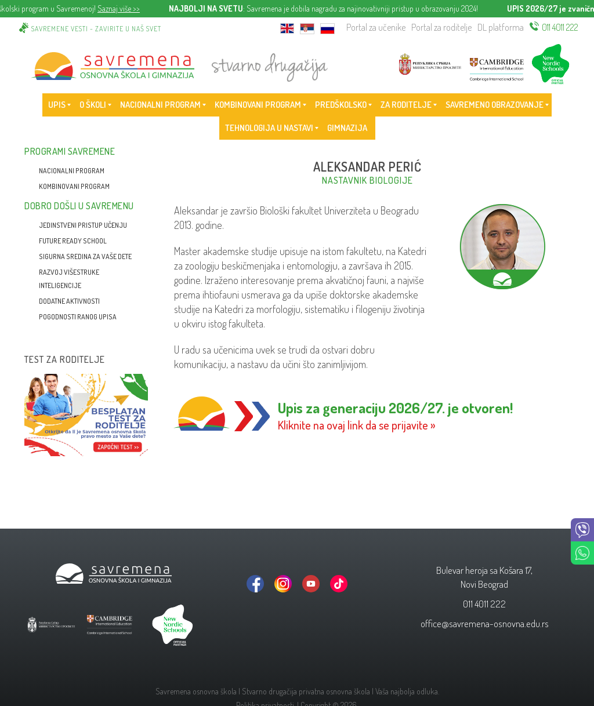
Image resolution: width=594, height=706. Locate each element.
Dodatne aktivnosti (69, 301)
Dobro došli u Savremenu (79, 206)
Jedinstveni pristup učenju (83, 225)
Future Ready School (73, 240)
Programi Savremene (69, 151)
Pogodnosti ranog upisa (78, 316)
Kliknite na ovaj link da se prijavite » (357, 424)
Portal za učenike (375, 27)
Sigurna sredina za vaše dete (85, 256)
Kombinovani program (74, 186)
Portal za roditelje (441, 27)
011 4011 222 (560, 27)
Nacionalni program (71, 170)
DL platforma (500, 27)
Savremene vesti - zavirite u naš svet (96, 28)
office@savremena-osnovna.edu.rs (485, 623)
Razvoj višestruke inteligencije (69, 279)
